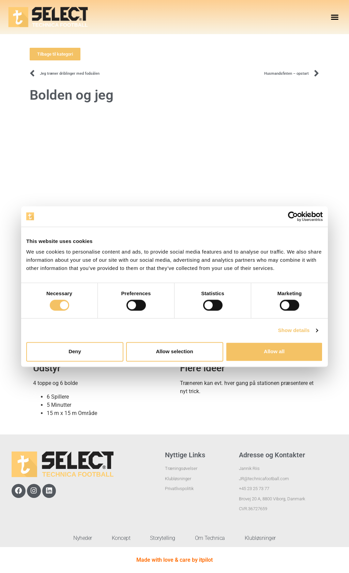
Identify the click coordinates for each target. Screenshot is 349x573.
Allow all (274, 352)
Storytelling (162, 538)
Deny (75, 352)
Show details (294, 330)
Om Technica (211, 538)
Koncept (120, 538)
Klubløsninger (261, 538)
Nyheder (81, 538)
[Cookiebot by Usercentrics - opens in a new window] (293, 216)
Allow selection (174, 352)
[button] (335, 17)
